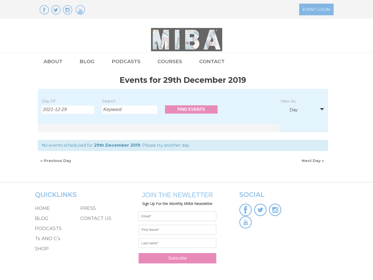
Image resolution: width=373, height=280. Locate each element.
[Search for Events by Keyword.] (129, 110)
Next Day (313, 160)
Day (290, 109)
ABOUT (53, 61)
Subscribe (177, 258)
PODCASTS (126, 61)
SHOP (42, 249)
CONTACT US (95, 218)
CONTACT (212, 61)
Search (109, 101)
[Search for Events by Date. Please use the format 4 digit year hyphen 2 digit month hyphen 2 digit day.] (68, 110)
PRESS (88, 208)
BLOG (87, 61)
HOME (42, 208)
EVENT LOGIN (316, 9)
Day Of (48, 101)
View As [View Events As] (288, 101)
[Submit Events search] (191, 109)
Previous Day (55, 160)
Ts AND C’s (47, 238)
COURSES (169, 61)
